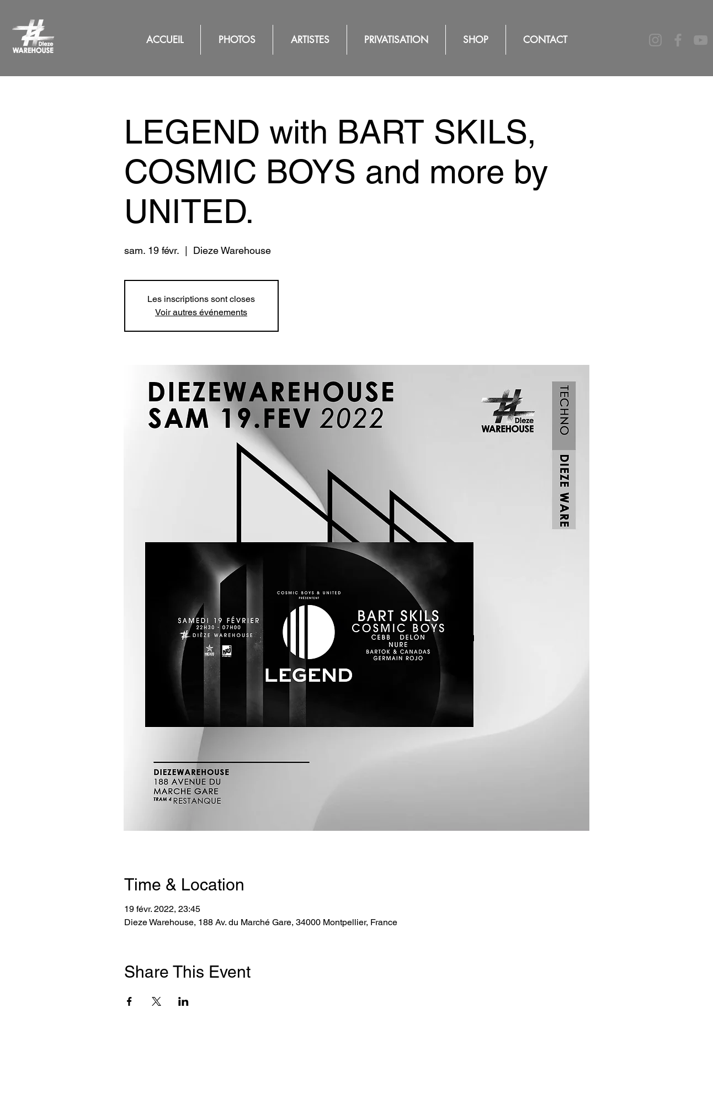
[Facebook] (678, 40)
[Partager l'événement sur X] (156, 1001)
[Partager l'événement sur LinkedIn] (183, 1001)
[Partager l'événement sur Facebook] (129, 1001)
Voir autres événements (201, 312)
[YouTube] (700, 40)
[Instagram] (655, 40)
